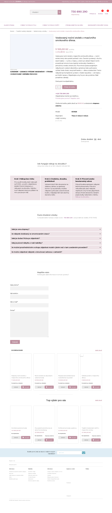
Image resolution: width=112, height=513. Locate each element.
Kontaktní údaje (31, 471)
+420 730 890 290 (62, 93)
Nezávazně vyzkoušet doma (98, 25)
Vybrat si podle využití (51, 25)
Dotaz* (29, 312)
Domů (12, 31)
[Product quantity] (58, 87)
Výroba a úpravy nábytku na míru (54, 471)
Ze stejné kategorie (17, 350)
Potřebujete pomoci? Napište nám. (67, 98)
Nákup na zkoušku (82, 197)
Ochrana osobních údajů (33, 480)
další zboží (98, 350)
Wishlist (100, 13)
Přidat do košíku (69, 87)
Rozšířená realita (51, 480)
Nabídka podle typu (13, 478)
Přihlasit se (93, 13)
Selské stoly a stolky (40, 31)
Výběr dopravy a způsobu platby (16, 475)
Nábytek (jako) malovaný (52, 477)
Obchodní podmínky (32, 475)
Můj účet (11, 473)
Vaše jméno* (29, 286)
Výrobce (49, 475)
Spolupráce (30, 478)
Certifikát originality (51, 473)
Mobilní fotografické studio (53, 478)
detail (16, 387)
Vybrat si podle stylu (28, 25)
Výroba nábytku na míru (74, 25)
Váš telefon (29, 295)
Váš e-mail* (29, 303)
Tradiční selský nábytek (23, 31)
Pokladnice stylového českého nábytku (17, 471)
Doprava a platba (32, 473)
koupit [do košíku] (27, 387)
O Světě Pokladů (31, 477)
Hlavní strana (9, 25)
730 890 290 (79, 11)
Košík (106, 13)
